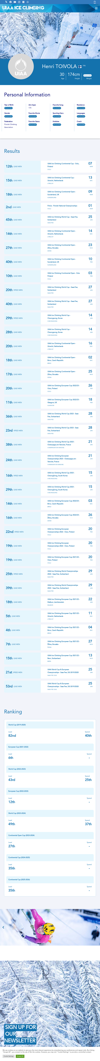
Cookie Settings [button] (8, 1056)
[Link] (95, 2)
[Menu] (96, 8)
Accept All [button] (20, 1056)
